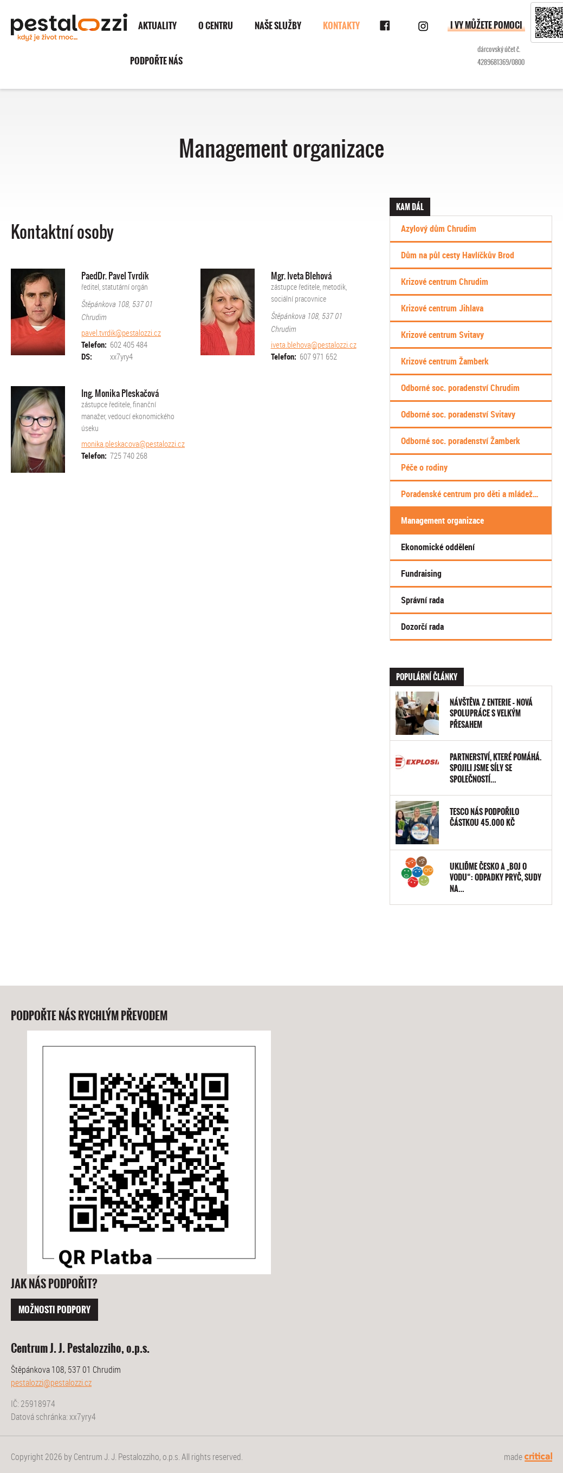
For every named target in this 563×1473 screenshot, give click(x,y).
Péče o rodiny (424, 467)
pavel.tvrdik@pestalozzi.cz (121, 332)
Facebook (385, 26)
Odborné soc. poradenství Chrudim (460, 388)
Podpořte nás (156, 61)
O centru (215, 25)
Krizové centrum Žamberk (445, 361)
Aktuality (157, 25)
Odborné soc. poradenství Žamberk (460, 441)
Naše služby (278, 25)
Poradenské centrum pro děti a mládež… (470, 494)
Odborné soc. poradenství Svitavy (458, 414)
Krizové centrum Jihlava (442, 308)
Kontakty (341, 25)
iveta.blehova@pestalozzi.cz (314, 344)
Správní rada (422, 600)
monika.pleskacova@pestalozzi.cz (133, 443)
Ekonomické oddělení (438, 547)
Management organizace (442, 520)
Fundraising (421, 573)
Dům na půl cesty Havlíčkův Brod (457, 255)
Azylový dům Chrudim (438, 228)
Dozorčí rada (422, 627)
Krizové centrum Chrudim (444, 282)
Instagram (423, 26)
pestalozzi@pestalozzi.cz (51, 1383)
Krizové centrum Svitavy (442, 335)
